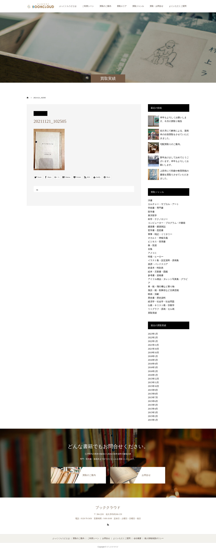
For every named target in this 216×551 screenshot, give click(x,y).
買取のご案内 (105, 6)
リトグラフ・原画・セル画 (161, 309)
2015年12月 (153, 379)
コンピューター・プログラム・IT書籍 (166, 223)
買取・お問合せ (156, 6)
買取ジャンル (138, 6)
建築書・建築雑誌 (157, 226)
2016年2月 (153, 371)
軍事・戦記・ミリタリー (160, 234)
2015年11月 (153, 382)
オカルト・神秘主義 (158, 238)
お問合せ (106, 538)
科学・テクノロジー (158, 219)
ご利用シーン (88, 6)
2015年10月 (153, 386)
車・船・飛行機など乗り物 (161, 286)
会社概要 (137, 538)
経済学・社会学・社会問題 (161, 301)
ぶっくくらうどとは (67, 6)
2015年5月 (153, 405)
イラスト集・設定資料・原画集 (163, 260)
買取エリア (122, 6)
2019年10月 (153, 352)
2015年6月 (153, 401)
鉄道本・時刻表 (155, 268)
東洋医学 (152, 215)
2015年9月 (153, 390)
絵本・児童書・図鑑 (158, 271)
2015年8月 (153, 394)
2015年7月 (153, 397)
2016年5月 (153, 360)
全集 (150, 249)
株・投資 (152, 245)
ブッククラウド (108, 507)
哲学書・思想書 (155, 230)
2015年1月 (153, 420)
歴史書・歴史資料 (157, 298)
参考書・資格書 (155, 275)
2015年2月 (153, 416)
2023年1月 (153, 334)
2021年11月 (153, 345)
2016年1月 (153, 375)
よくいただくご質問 (177, 6)
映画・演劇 (153, 294)
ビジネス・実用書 (157, 241)
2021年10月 (153, 349)
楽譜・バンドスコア (158, 264)
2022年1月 (153, 341)
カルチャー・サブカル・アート (163, 204)
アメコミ (152, 253)
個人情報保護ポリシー (154, 538)
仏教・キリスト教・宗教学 (161, 305)
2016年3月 (153, 367)
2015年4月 (153, 409)
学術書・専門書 (155, 208)
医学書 (151, 212)
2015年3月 (153, 412)
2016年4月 (153, 364)
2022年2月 (153, 337)
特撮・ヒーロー (155, 256)
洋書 (150, 200)
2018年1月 (153, 356)
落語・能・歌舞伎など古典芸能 (163, 290)
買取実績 (152, 313)
